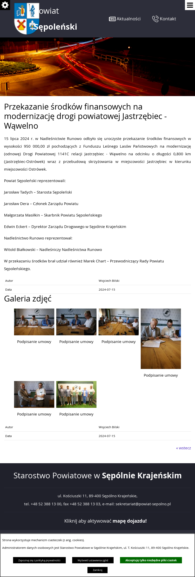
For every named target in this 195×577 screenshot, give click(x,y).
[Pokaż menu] (190, 5)
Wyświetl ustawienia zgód (93, 560)
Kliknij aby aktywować (105, 521)
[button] (125, 18)
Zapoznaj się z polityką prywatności (39, 560)
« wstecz (183, 448)
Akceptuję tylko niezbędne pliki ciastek (151, 560)
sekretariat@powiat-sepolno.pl (143, 504)
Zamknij (97, 570)
